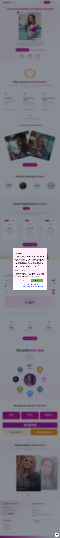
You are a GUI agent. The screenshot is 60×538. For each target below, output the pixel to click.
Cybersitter (37, 284)
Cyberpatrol (23, 284)
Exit (23, 280)
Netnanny (30, 284)
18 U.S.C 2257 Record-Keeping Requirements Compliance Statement (30, 286)
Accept (37, 280)
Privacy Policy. (39, 276)
